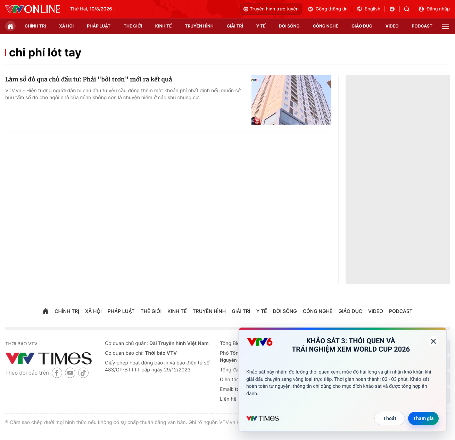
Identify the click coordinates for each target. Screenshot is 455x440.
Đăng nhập (434, 9)
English (368, 9)
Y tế (261, 26)
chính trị (35, 26)
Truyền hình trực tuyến (271, 9)
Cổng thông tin (327, 9)
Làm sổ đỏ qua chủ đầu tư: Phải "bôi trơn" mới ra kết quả (88, 79)
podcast (422, 26)
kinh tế (163, 26)
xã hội (66, 26)
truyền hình (199, 26)
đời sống (289, 26)
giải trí (235, 26)
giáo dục (361, 26)
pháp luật (98, 26)
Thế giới (133, 26)
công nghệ (325, 26)
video (392, 26)
